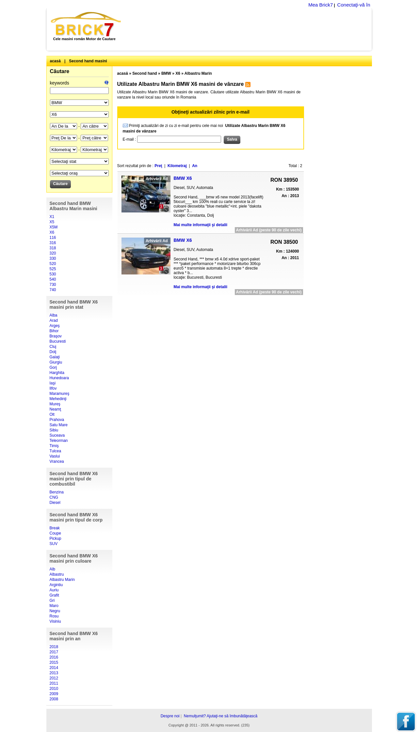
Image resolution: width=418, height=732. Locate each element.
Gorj (53, 367)
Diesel (55, 502)
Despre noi (170, 716)
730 (53, 284)
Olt (52, 414)
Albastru (57, 574)
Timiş (54, 446)
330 (53, 258)
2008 (54, 699)
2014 (54, 667)
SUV (54, 543)
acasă (55, 61)
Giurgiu (56, 362)
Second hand (144, 73)
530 (53, 274)
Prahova (57, 419)
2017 (54, 652)
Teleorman (59, 440)
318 (53, 248)
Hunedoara (59, 378)
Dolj (53, 352)
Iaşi (53, 383)
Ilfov (53, 388)
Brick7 (86, 24)
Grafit (54, 595)
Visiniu (55, 621)
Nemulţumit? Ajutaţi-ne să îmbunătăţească (220, 716)
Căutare (60, 71)
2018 (54, 647)
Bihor (54, 331)
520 (53, 263)
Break (55, 528)
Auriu (54, 590)
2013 (54, 673)
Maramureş (60, 393)
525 (53, 269)
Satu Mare (59, 425)
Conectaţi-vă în (353, 5)
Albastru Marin (62, 579)
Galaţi (55, 357)
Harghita (57, 372)
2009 (54, 694)
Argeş (55, 325)
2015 (54, 662)
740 (53, 290)
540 (53, 279)
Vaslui (55, 456)
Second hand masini (88, 61)
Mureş (55, 404)
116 (53, 237)
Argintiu (56, 585)
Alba (53, 315)
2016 (54, 657)
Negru (55, 611)
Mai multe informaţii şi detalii (201, 225)
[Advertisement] (250, 29)
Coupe (55, 533)
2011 (54, 683)
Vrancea (57, 461)
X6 (52, 232)
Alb (52, 569)
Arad (54, 320)
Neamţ (55, 409)
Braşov (56, 336)
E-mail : (130, 139)
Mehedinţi (58, 399)
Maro (54, 605)
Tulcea (55, 451)
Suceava (57, 435)
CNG (54, 497)
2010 (54, 688)
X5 (52, 222)
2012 (54, 678)
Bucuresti (58, 341)
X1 (52, 216)
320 (53, 253)
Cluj (53, 346)
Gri (52, 600)
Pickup (55, 538)
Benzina (57, 492)
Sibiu (54, 430)
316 (53, 243)
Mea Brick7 (320, 5)
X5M (54, 227)
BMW (166, 73)
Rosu (54, 616)
